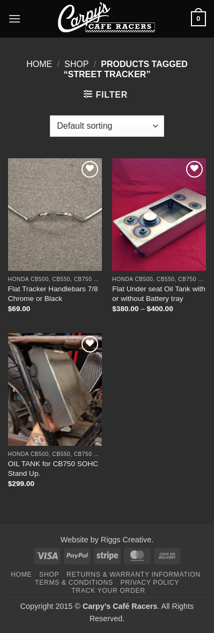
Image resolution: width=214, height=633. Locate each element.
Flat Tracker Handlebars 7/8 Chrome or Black (53, 294)
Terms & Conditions (74, 582)
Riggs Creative (126, 539)
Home (39, 64)
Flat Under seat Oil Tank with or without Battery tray (158, 294)
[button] (14, 18)
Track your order (108, 590)
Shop (76, 64)
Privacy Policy (149, 582)
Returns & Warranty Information (134, 574)
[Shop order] (107, 126)
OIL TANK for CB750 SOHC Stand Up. (53, 468)
